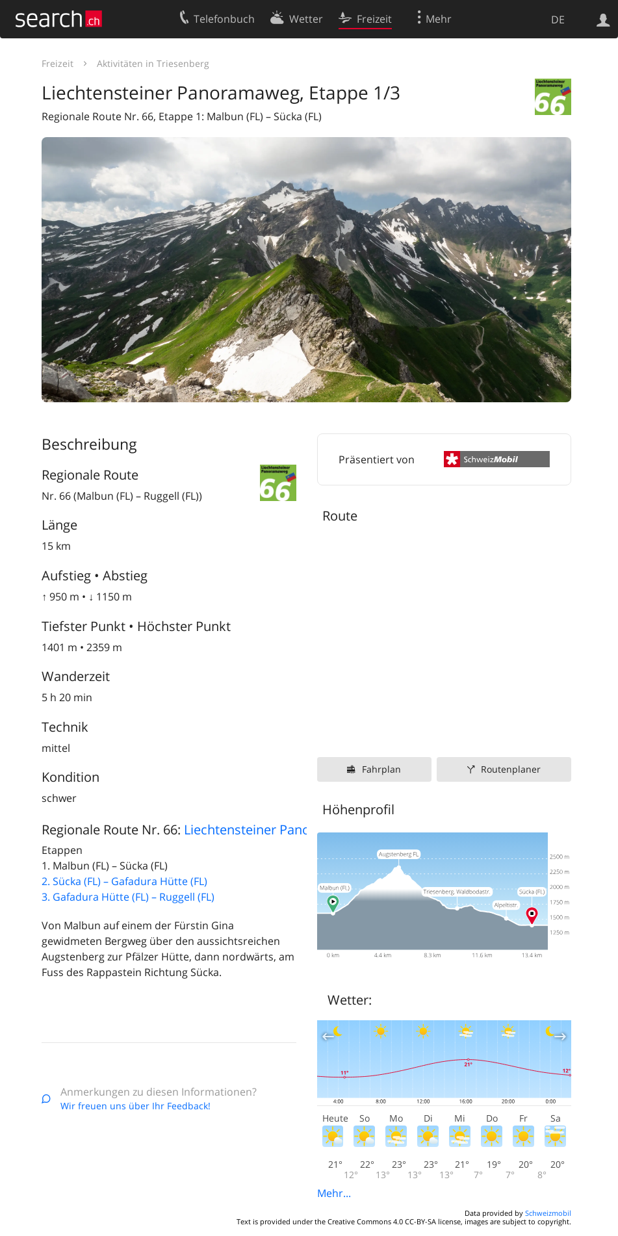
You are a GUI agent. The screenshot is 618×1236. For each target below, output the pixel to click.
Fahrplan (381, 769)
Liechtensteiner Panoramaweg (275, 829)
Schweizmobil (548, 1213)
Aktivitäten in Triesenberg (153, 63)
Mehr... (334, 1193)
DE (558, 19)
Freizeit (57, 63)
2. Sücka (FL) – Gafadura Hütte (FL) (124, 881)
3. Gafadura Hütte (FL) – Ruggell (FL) (128, 897)
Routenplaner (511, 769)
